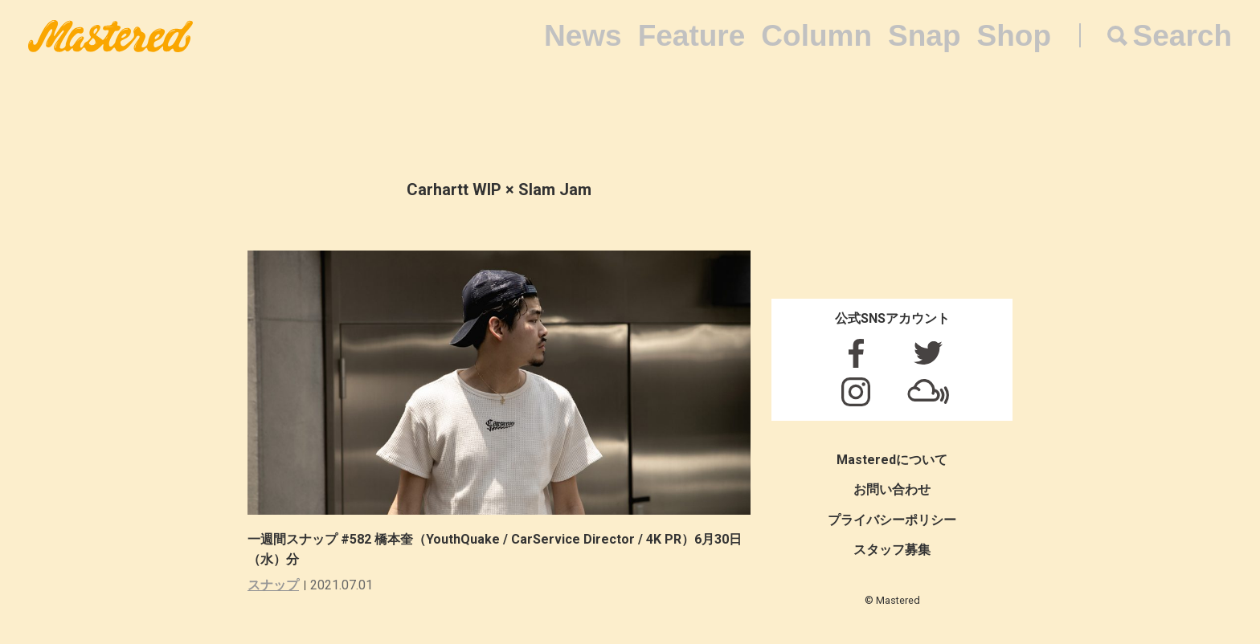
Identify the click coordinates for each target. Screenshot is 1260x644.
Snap (924, 35)
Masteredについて (892, 459)
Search (1182, 35)
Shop (1014, 35)
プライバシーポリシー (892, 520)
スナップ (273, 585)
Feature (692, 35)
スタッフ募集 (892, 549)
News (583, 35)
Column (816, 35)
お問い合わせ (892, 489)
